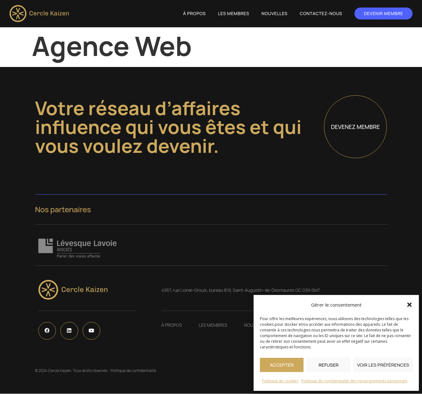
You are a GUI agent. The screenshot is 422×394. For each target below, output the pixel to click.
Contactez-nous (321, 13)
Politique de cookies (280, 381)
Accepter (281, 365)
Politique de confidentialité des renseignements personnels (354, 381)
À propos (194, 13)
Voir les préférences (383, 365)
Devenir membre (383, 13)
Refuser (329, 365)
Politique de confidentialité (133, 371)
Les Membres (233, 13)
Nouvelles (274, 13)
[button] (409, 305)
